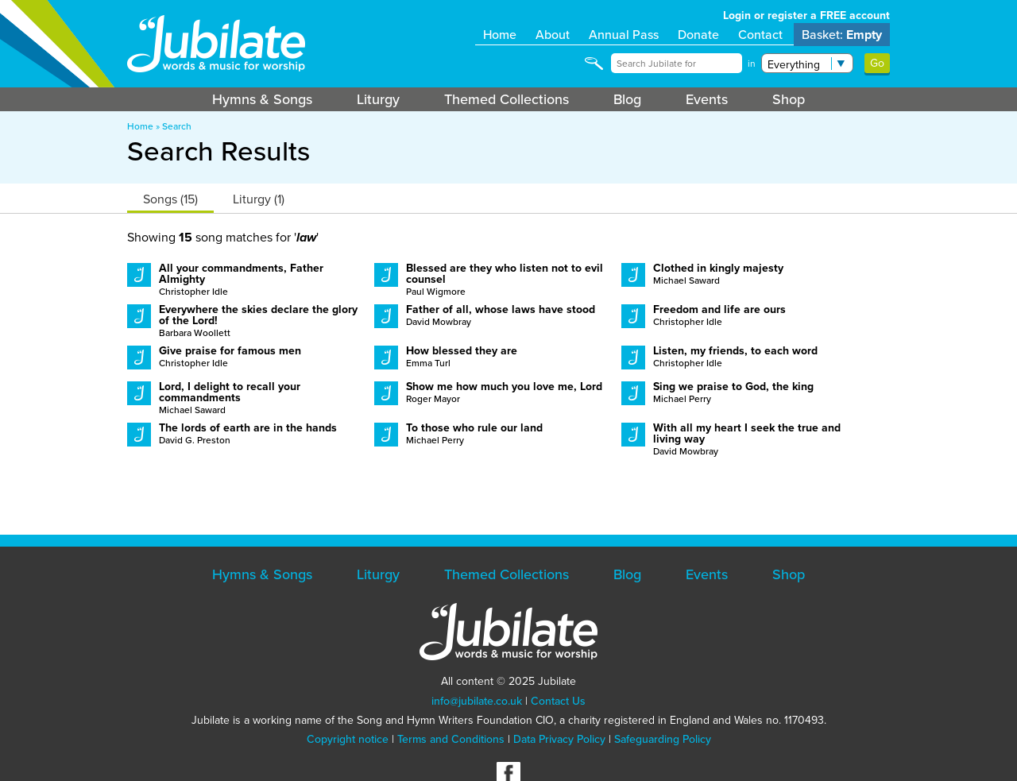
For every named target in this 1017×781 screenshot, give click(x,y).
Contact (760, 34)
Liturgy (378, 99)
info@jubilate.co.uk (476, 701)
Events (707, 99)
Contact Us (558, 701)
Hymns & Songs (262, 99)
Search (176, 126)
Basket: (842, 34)
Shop (788, 99)
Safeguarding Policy (662, 739)
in (752, 63)
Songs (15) (170, 199)
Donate (698, 34)
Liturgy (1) (258, 199)
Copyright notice (348, 739)
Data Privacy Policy (559, 739)
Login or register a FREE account (806, 15)
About (553, 34)
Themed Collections (506, 99)
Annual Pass (624, 34)
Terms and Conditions (451, 739)
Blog (627, 99)
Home (499, 34)
